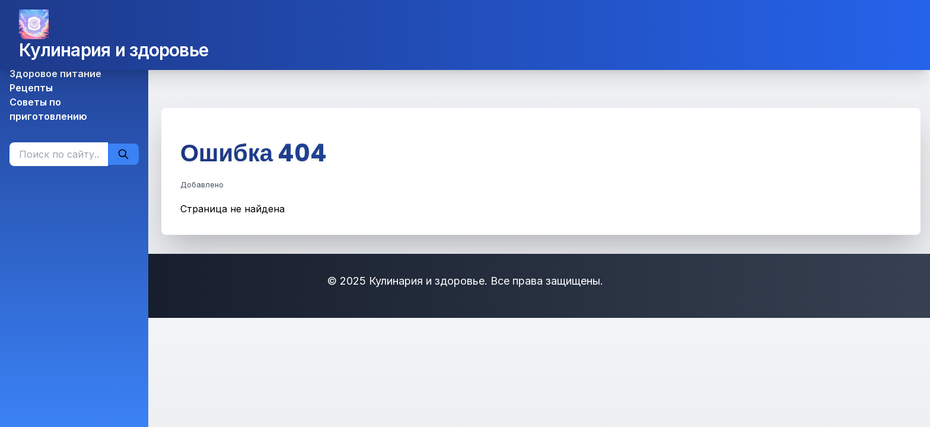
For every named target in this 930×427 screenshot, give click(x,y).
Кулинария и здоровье (113, 49)
